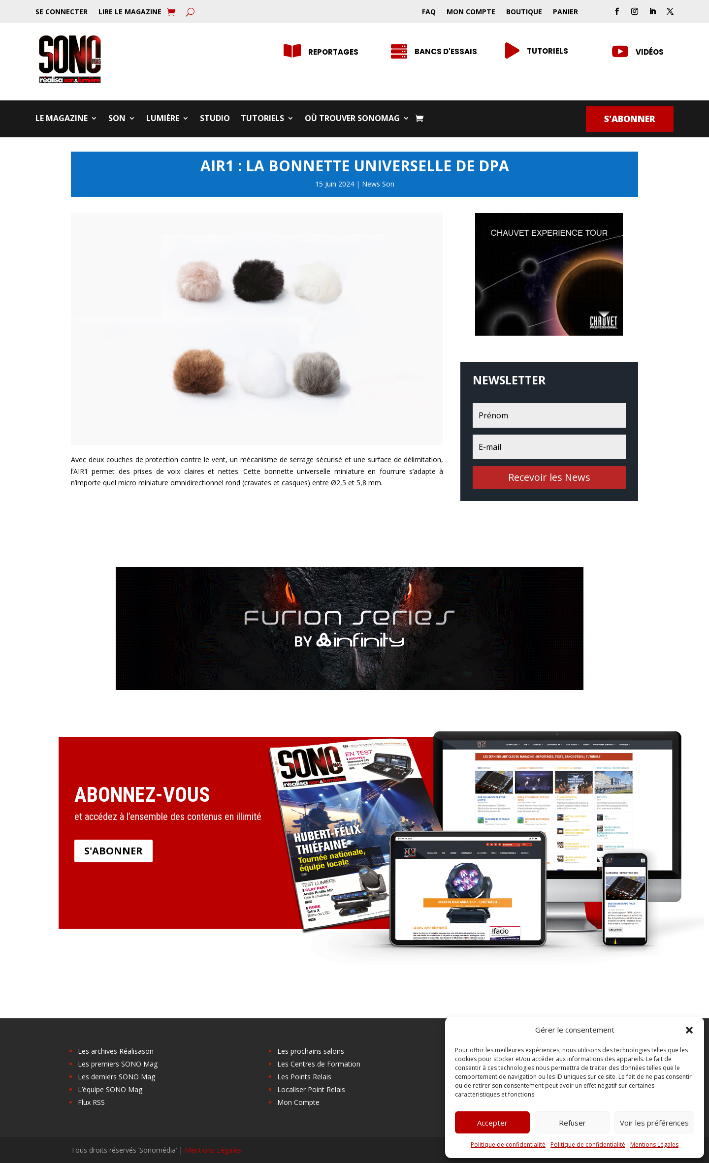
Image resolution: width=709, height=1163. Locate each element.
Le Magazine (61, 119)
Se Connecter (61, 12)
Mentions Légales (654, 1144)
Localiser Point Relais (311, 1089)
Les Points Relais (304, 1076)
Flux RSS (91, 1102)
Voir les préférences (654, 1123)
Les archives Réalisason (116, 1051)
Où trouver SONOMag (352, 119)
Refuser (572, 1123)
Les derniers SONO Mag (116, 1076)
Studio (215, 119)
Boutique (524, 12)
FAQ (429, 12)
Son (117, 119)
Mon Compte (471, 12)
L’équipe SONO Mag (110, 1089)
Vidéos (650, 52)
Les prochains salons (310, 1051)
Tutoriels (547, 51)
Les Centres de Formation (318, 1064)
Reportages (333, 52)
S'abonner (629, 119)
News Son (378, 184)
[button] (689, 1030)
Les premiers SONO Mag (118, 1064)
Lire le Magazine (129, 12)
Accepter (492, 1123)
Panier (565, 12)
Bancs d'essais (446, 51)
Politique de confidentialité (508, 1144)
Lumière (162, 119)
